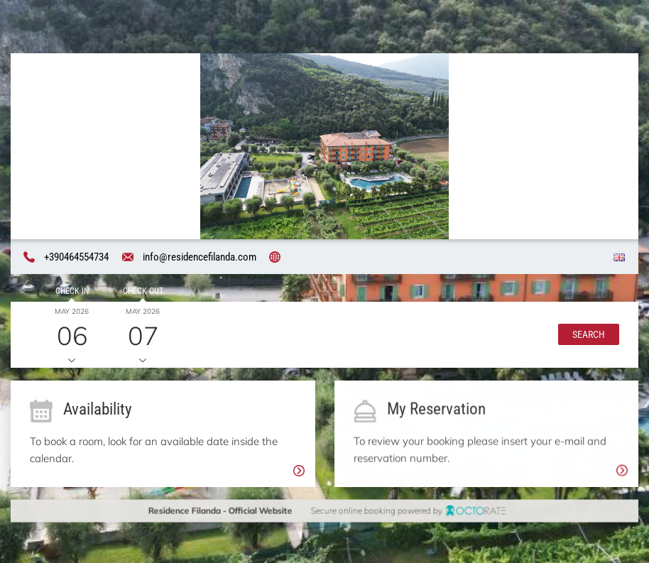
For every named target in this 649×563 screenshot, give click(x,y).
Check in (71, 291)
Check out (142, 291)
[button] (588, 334)
